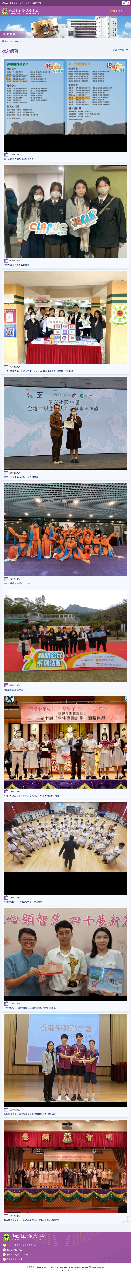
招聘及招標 (25, 3)
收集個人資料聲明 (14, 1259)
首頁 (7, 41)
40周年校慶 (37, 3)
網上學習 (14, 3)
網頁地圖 (30, 1267)
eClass (5, 3)
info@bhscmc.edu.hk (21, 1254)
